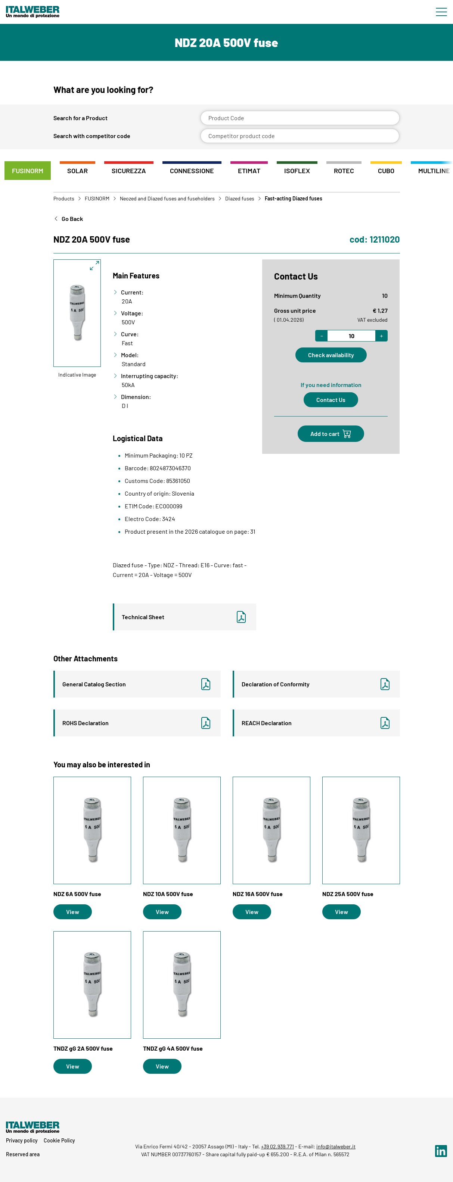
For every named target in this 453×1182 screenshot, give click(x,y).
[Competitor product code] (300, 135)
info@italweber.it (336, 1146)
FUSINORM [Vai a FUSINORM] (97, 199)
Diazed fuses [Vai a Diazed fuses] (239, 199)
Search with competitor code (91, 135)
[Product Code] (300, 117)
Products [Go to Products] (63, 199)
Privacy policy (22, 1140)
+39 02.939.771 (277, 1146)
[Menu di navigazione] (441, 12)
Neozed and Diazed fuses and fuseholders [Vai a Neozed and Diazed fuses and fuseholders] (167, 199)
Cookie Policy (59, 1140)
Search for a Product (80, 118)
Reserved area (23, 1154)
